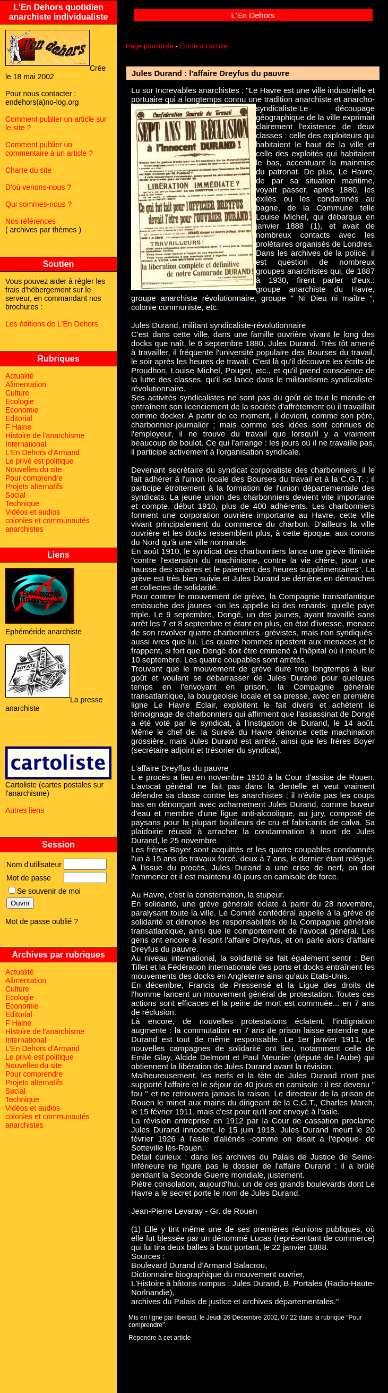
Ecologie (19, 401)
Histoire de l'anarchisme (44, 435)
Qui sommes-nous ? (38, 204)
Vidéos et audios (32, 512)
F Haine (18, 427)
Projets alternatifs (34, 486)
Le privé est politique (39, 461)
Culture (17, 393)
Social (15, 495)
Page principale (150, 46)
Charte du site (28, 170)
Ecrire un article (203, 46)
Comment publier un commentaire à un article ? (49, 148)
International (25, 444)
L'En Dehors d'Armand (42, 452)
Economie (21, 410)
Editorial (18, 418)
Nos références (30, 221)
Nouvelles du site (33, 469)
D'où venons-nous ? (38, 187)
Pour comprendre (34, 478)
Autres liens (24, 810)
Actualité (19, 376)
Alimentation (25, 384)
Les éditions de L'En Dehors (51, 324)
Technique (22, 503)
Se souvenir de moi (44, 891)
